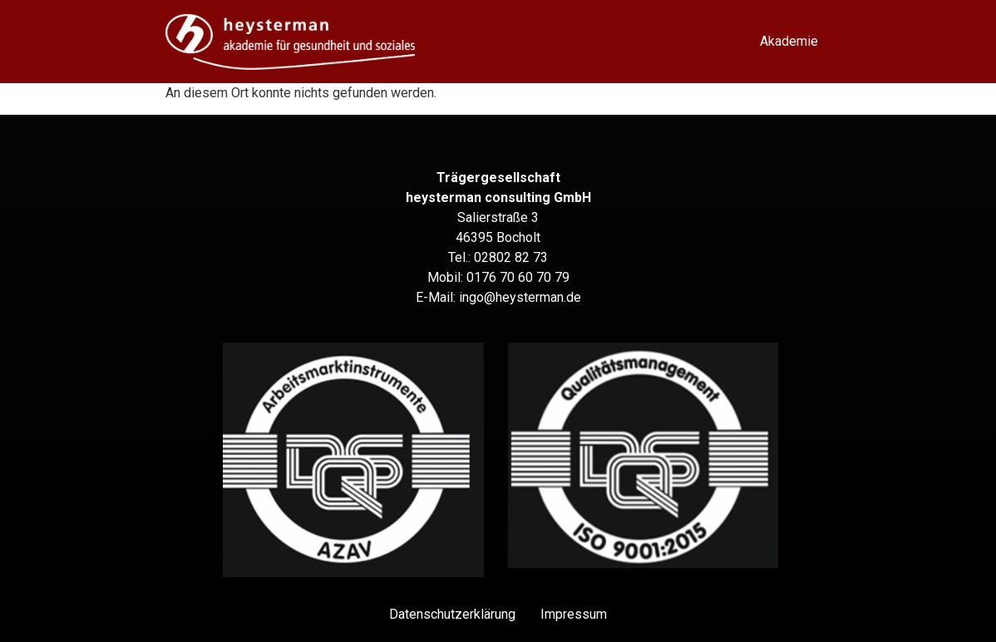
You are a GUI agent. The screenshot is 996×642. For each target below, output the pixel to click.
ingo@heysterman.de (520, 297)
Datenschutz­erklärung (452, 614)
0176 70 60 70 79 (517, 277)
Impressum (573, 614)
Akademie (789, 41)
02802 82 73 (511, 257)
